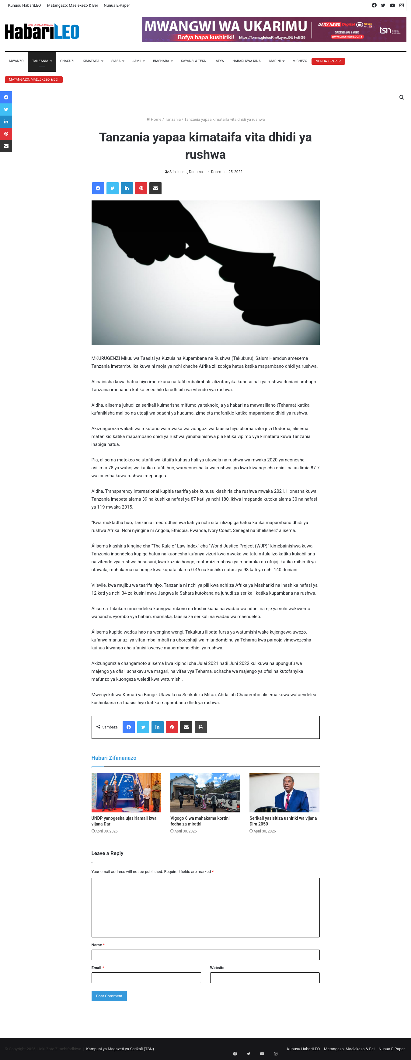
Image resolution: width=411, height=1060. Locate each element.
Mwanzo (16, 61)
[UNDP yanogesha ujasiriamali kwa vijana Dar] (127, 793)
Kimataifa (91, 61)
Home (154, 119)
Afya (220, 61)
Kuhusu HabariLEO (24, 5)
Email (98, 967)
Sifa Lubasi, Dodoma (186, 172)
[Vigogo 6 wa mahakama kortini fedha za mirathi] (205, 793)
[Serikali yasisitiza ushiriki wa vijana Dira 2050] (284, 793)
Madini (275, 61)
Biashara (161, 61)
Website (217, 967)
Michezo (300, 61)
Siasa (116, 61)
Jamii (136, 61)
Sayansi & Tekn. (194, 61)
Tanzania (40, 61)
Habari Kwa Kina (246, 61)
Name (98, 945)
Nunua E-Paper (117, 5)
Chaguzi (67, 61)
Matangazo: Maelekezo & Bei (72, 5)
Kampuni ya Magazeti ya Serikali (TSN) (120, 1049)
